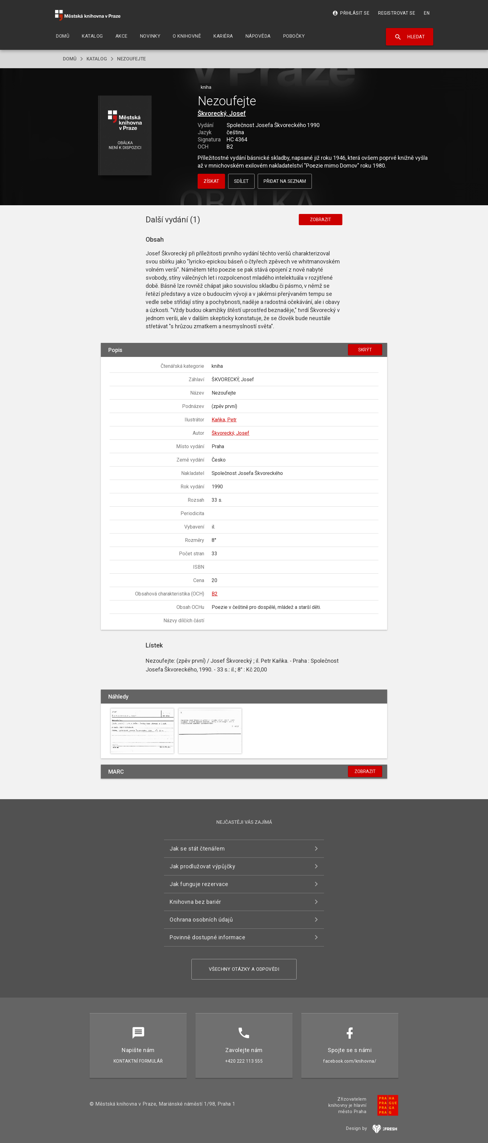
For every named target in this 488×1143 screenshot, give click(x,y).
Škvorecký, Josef (222, 113)
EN (426, 13)
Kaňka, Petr (224, 420)
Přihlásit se (350, 13)
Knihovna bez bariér (195, 902)
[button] (124, 136)
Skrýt (365, 349)
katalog (97, 59)
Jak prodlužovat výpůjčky (202, 866)
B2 (215, 594)
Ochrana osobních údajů (201, 919)
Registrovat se (396, 13)
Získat (211, 181)
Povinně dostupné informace (207, 937)
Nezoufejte (131, 59)
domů (70, 59)
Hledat (409, 37)
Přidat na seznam (285, 181)
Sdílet (241, 181)
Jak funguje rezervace (199, 884)
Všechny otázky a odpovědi (244, 969)
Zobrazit (320, 219)
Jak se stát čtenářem (197, 848)
